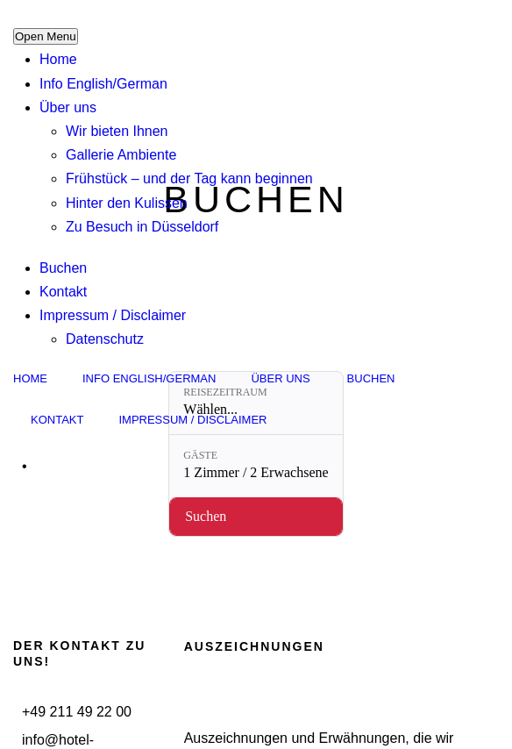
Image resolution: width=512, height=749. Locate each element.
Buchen (63, 267)
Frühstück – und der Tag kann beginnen (189, 178)
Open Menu (45, 36)
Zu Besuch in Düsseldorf (142, 226)
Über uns (67, 107)
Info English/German (103, 83)
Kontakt (63, 291)
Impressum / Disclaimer (112, 315)
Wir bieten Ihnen (117, 131)
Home (58, 59)
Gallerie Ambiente (121, 154)
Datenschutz (105, 339)
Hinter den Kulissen (127, 203)
